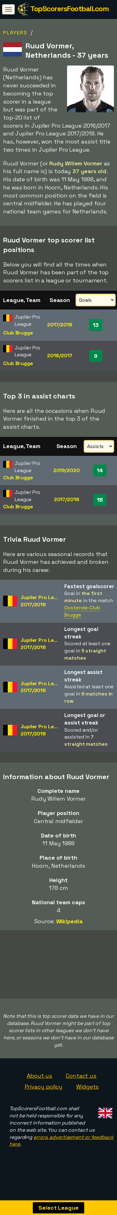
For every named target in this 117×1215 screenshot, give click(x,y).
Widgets (87, 1087)
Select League (58, 1207)
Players (15, 32)
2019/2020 (66, 470)
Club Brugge (18, 332)
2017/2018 (59, 324)
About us (39, 1076)
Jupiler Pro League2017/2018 (43, 601)
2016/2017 (59, 355)
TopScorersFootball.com (69, 8)
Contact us (81, 1076)
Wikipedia (69, 921)
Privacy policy (44, 1087)
